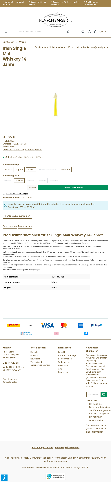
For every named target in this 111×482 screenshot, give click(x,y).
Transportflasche (48, 170)
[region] (55, 103)
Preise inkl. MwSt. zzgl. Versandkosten (22, 149)
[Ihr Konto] (89, 31)
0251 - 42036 (11, 362)
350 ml (32, 181)
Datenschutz (63, 365)
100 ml (8, 181)
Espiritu (8, 169)
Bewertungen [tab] (25, 226)
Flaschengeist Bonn (42, 447)
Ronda (31, 169)
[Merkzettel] (83, 31)
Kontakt (61, 352)
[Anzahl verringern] (5, 187)
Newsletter (35, 359)
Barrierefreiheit (65, 359)
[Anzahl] (14, 187)
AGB (60, 369)
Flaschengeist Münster (67, 447)
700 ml (54, 181)
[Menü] (6, 31)
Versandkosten (59, 457)
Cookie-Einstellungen (67, 355)
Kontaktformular (9, 382)
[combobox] (41, 31)
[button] (4, 478)
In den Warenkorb (73, 187)
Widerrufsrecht (65, 362)
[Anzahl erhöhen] (24, 187)
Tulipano (65, 169)
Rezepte (34, 352)
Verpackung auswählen (17, 216)
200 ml (19, 180)
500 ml (43, 181)
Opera (20, 169)
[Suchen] (68, 31)
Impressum (63, 372)
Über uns (34, 355)
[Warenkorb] (100, 31)
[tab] (10, 226)
